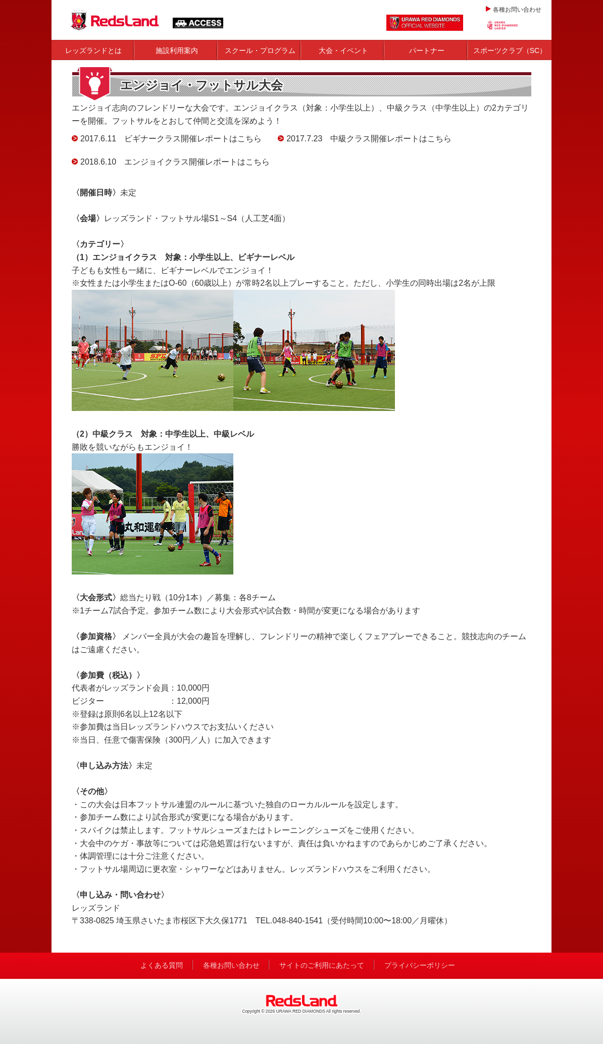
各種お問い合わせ (517, 9)
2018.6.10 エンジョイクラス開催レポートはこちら (175, 162)
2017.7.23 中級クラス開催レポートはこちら (368, 138)
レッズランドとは (93, 50)
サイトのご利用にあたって (321, 965)
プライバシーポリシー (419, 965)
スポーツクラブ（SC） (509, 50)
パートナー (426, 50)
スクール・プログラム (260, 50)
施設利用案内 (177, 50)
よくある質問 (161, 965)
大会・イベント (343, 50)
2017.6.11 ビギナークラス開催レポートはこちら (171, 138)
